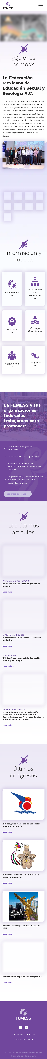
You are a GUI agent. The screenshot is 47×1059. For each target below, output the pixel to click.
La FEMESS (17, 1034)
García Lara (30, 1056)
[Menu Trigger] (40, 5)
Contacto (30, 1034)
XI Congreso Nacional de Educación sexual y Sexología (21, 876)
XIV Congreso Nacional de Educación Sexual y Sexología (21, 659)
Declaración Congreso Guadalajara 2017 (23, 976)
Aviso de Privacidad (23, 1039)
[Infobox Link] (12, 288)
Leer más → (9, 592)
